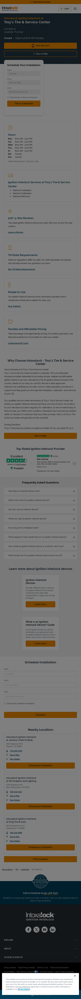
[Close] (75, 976)
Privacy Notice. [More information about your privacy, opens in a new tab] (24, 989)
